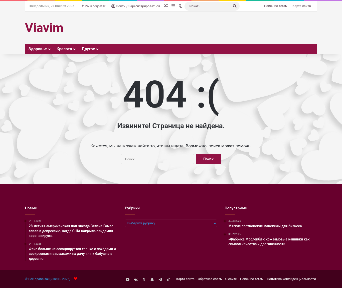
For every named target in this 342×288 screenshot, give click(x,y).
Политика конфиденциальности (291, 279)
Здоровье (37, 49)
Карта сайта (302, 6)
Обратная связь (210, 279)
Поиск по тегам (276, 6)
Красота (64, 49)
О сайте (231, 279)
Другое (88, 49)
